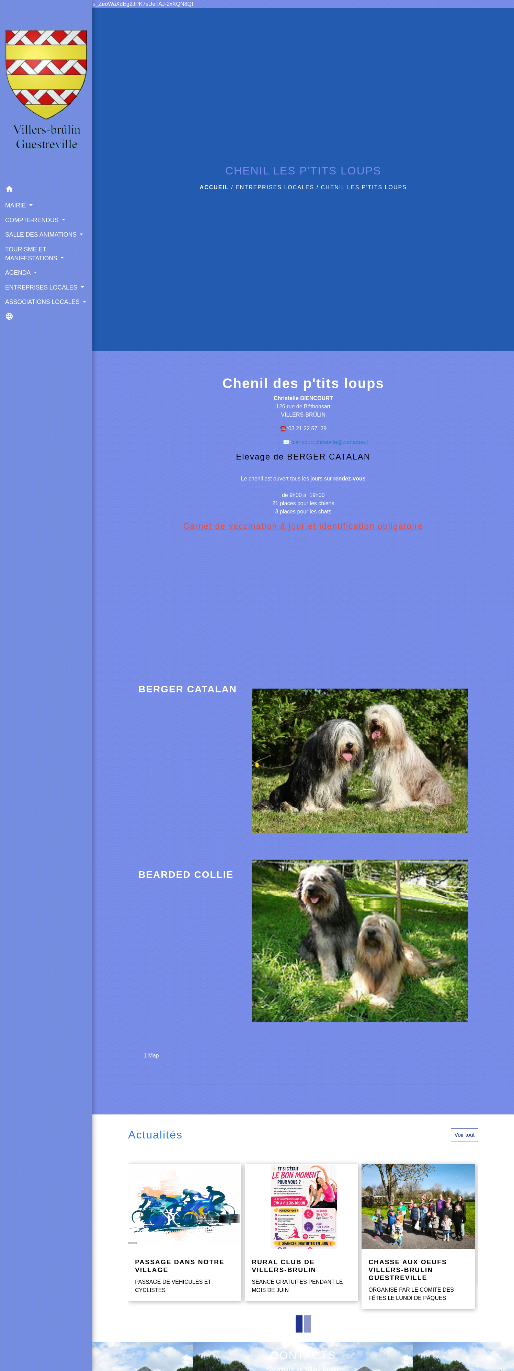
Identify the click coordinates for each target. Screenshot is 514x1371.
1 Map (151, 1055)
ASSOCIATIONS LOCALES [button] (43, 301)
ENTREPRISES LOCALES (275, 187)
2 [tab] (307, 1324)
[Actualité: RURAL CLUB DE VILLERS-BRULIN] (301, 1233)
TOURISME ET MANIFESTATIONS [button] (32, 254)
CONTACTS (303, 1355)
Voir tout (465, 1135)
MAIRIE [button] (16, 205)
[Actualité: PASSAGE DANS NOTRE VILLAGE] (184, 1233)
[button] (46, 190)
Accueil (214, 187)
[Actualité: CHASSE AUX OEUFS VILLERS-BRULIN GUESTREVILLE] (418, 1237)
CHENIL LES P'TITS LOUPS (364, 187)
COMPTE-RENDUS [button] (32, 220)
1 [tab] (299, 1324)
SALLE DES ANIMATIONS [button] (41, 234)
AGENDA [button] (18, 272)
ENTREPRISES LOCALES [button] (42, 287)
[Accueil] (46, 91)
